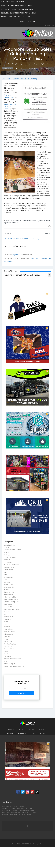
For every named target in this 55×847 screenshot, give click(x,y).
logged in (15, 255)
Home (4, 64)
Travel (6, 651)
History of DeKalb (9, 592)
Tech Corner (8, 641)
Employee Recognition (11, 602)
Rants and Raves (9, 632)
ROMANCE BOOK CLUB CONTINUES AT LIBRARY (17, 808)
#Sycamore (7, 223)
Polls (5, 624)
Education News (9, 567)
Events (41, 730)
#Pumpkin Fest (27, 220)
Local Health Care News (12, 609)
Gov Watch (7, 582)
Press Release (8, 629)
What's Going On (13, 64)
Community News (10, 557)
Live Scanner (22, 733)
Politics (6, 622)
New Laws (7, 612)
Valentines (7, 656)
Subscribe (21, 693)
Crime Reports (8, 562)
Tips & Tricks (8, 646)
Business (7, 555)
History (6, 589)
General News (8, 577)
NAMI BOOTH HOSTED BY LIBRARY (13, 806)
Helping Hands (9, 587)
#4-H (7, 220)
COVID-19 (7, 560)
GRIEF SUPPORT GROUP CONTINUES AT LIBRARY (18, 810)
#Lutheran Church (15, 220)
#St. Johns (46, 220)
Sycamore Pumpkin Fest (9, 96)
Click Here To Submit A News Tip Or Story (19, 79)
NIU (5, 614)
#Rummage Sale (37, 220)
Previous (8, 233)
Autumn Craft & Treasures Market (10, 106)
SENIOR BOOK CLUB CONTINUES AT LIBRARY (16, 814)
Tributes (6, 654)
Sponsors (7, 636)
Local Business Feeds (11, 599)
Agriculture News (9, 545)
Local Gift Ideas (9, 607)
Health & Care (8, 585)
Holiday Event (8, 594)
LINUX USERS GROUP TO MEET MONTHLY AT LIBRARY (19, 812)
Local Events (8, 604)
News (21, 730)
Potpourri (7, 627)
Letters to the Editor (10, 597)
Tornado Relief (8, 649)
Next (47, 233)
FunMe (6, 575)
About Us (11, 730)
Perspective (7, 619)
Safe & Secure (8, 634)
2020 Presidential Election (12, 550)
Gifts (5, 580)
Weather (6, 661)
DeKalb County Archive (11, 565)
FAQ (33, 733)
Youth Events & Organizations (14, 666)
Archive (6, 547)
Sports (6, 639)
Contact (42, 733)
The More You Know (10, 644)
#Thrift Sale (15, 223)
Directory (10, 733)
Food (5, 572)
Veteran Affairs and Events (12, 659)
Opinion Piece (8, 617)
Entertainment (8, 570)
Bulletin (6, 552)
